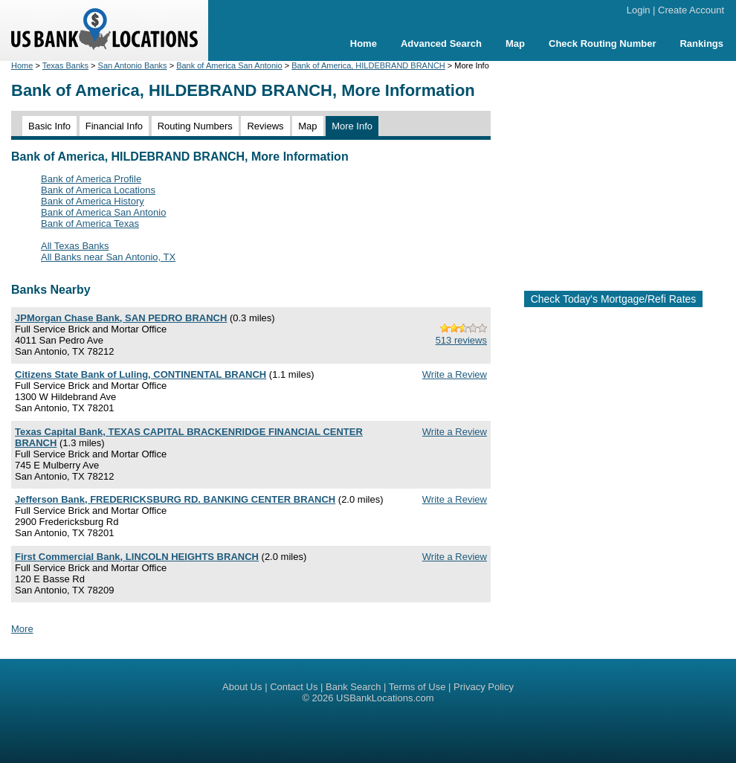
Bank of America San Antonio (229, 65)
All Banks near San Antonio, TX (108, 257)
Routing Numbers (195, 126)
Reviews (265, 126)
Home (363, 43)
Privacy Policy (483, 686)
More (22, 628)
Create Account (691, 10)
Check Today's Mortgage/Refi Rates (614, 299)
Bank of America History (92, 201)
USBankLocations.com (385, 698)
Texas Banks (65, 65)
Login (639, 10)
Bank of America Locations (98, 190)
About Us (242, 686)
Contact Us (293, 686)
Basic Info (49, 126)
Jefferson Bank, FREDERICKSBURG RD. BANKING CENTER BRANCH (175, 499)
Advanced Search (441, 43)
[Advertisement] (614, 170)
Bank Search (353, 686)
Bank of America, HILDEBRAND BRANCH (368, 65)
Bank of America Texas (90, 223)
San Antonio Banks (132, 65)
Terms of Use (417, 686)
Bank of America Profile (91, 178)
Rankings (701, 43)
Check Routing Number (602, 43)
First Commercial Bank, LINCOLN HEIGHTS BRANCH (137, 556)
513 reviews (461, 340)
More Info (352, 126)
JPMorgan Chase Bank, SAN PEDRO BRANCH (121, 317)
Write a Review (454, 374)
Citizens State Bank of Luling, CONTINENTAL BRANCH (140, 374)
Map (515, 43)
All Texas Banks (75, 245)
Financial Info (114, 126)
